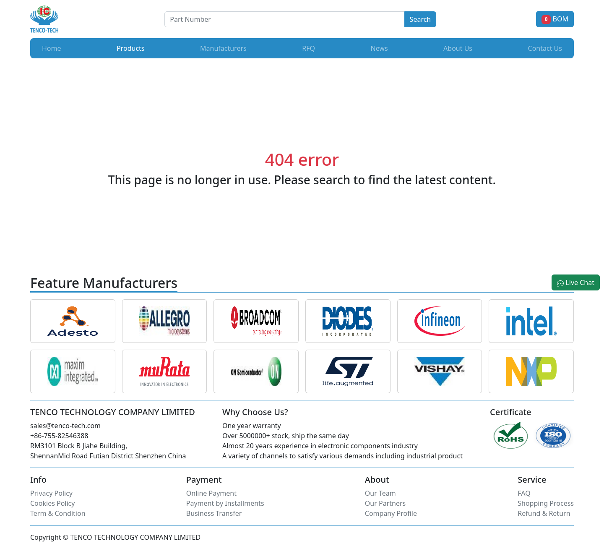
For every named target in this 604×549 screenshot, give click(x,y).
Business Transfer (214, 513)
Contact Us (545, 48)
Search (420, 19)
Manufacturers (223, 48)
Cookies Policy (52, 503)
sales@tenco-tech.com (65, 425)
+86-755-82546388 (59, 435)
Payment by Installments (225, 503)
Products (132, 48)
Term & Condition (58, 513)
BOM (555, 19)
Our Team (380, 493)
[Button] (284, 19)
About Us (457, 48)
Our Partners (385, 503)
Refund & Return (544, 513)
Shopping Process (546, 503)
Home (51, 48)
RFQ (308, 48)
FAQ (524, 493)
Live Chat (575, 282)
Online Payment (211, 493)
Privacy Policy (51, 493)
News (379, 48)
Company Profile (391, 513)
